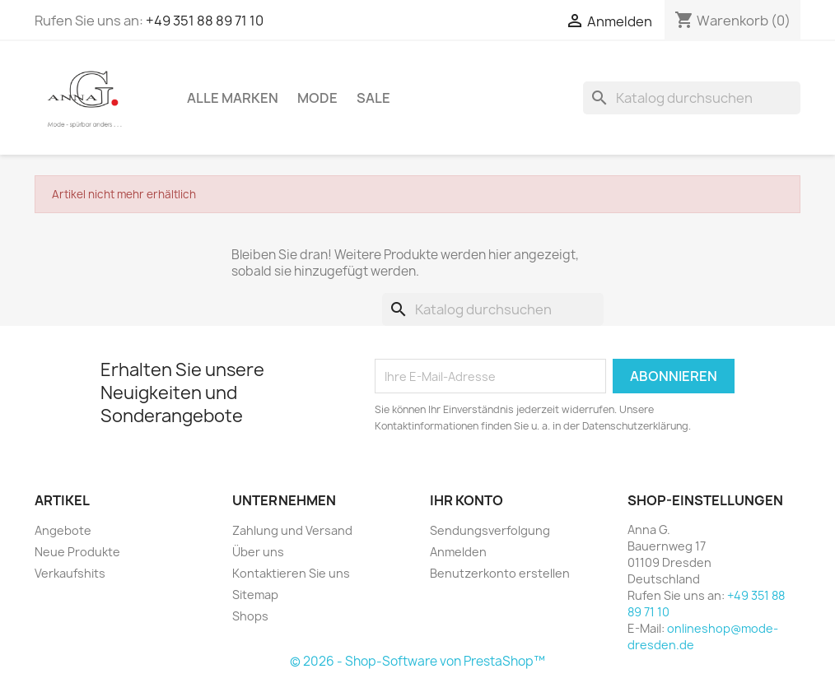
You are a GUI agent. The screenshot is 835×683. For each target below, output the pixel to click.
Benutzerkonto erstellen (500, 573)
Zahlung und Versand (292, 530)
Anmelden (458, 552)
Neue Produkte (77, 552)
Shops (250, 616)
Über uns (258, 552)
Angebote (63, 530)
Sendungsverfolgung (490, 530)
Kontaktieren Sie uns (291, 573)
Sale (373, 98)
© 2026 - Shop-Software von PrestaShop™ (417, 661)
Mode (317, 98)
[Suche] (691, 97)
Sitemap (255, 594)
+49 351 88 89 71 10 (205, 21)
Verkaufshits (70, 573)
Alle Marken (232, 98)
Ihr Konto (466, 500)
